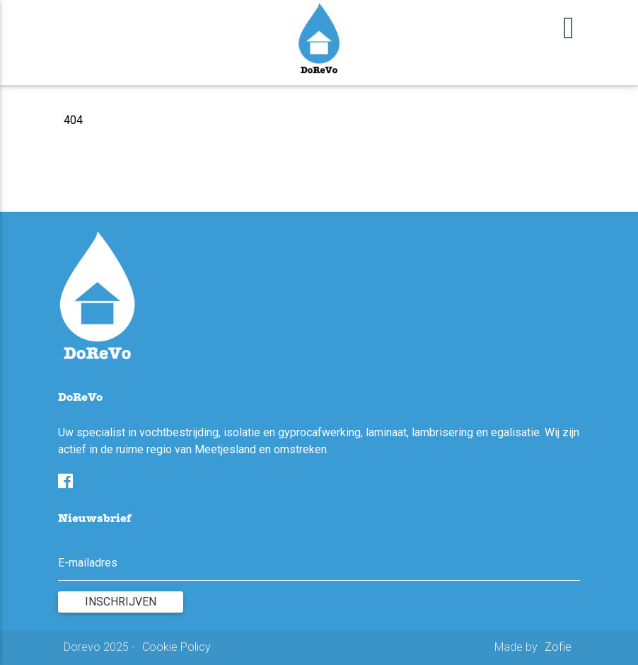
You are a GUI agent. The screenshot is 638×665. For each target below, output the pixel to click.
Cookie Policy (176, 647)
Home (80, 22)
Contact (221, 22)
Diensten (120, 22)
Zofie (558, 647)
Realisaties (173, 22)
